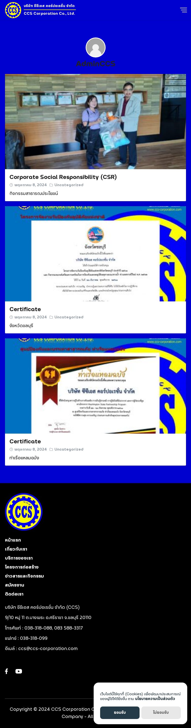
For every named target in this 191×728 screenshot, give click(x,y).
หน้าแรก (13, 540)
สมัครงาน (14, 585)
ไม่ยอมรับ (161, 713)
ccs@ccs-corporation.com (48, 649)
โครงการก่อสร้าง (22, 567)
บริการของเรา (19, 558)
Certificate (25, 309)
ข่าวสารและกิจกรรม (24, 576)
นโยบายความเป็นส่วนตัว (155, 699)
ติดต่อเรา (14, 594)
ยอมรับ (120, 713)
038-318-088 (38, 628)
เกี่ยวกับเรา (16, 549)
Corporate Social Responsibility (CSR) (63, 177)
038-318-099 (34, 638)
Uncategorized (68, 185)
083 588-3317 (68, 628)
